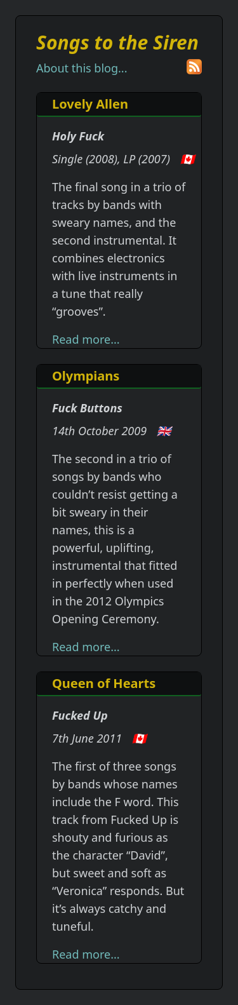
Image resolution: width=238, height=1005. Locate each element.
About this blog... (81, 68)
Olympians (85, 375)
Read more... (86, 339)
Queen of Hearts (103, 683)
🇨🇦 (187, 158)
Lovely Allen (90, 103)
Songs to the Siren (117, 42)
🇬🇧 (164, 430)
